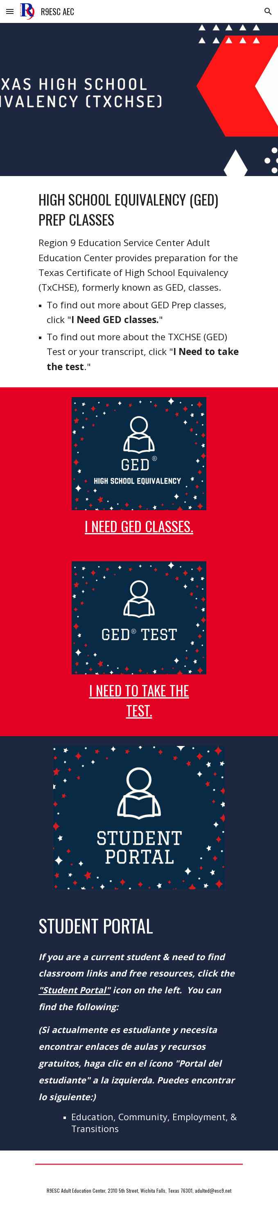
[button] (10, 11)
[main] (139, 282)
